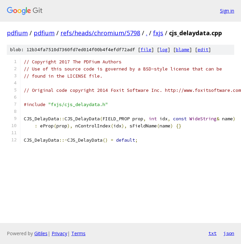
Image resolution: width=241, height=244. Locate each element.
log (164, 50)
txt (212, 233)
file (146, 50)
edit (203, 50)
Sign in (227, 10)
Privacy (59, 233)
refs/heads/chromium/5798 (100, 33)
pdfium (17, 33)
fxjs (158, 33)
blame (182, 50)
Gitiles (41, 233)
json (228, 233)
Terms (78, 233)
